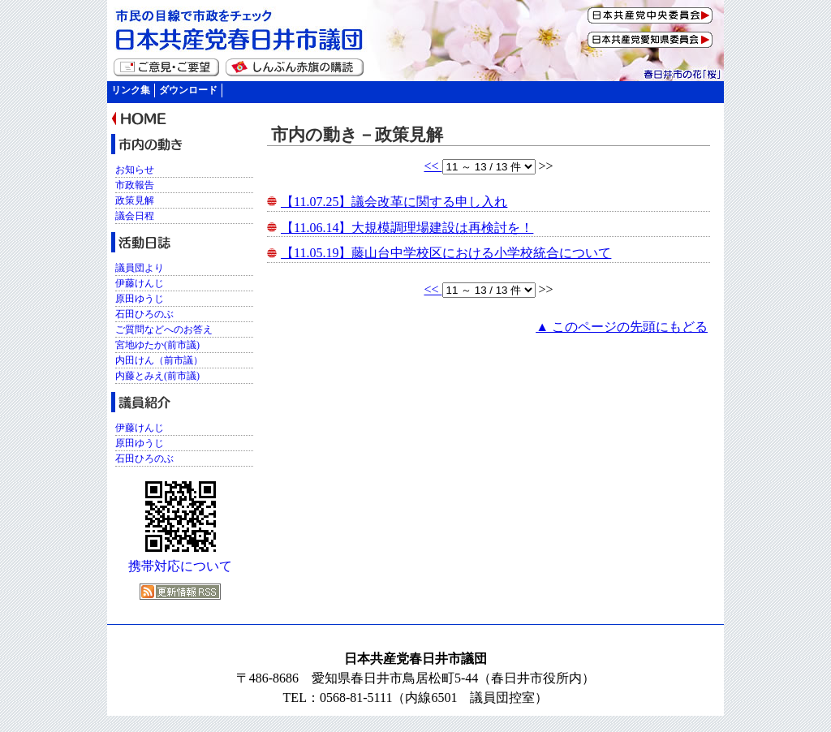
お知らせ (134, 169)
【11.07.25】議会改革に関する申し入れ (394, 202)
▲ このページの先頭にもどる (622, 327)
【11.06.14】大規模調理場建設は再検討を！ (407, 228)
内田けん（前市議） (159, 360)
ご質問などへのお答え (164, 329)
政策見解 (134, 200)
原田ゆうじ (139, 298)
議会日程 (134, 216)
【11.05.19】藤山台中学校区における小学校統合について (446, 253)
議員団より (139, 267)
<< (432, 166)
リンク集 (130, 90)
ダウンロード (188, 90)
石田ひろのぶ (144, 314)
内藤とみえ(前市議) (157, 375)
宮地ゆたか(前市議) (157, 345)
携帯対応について (180, 566)
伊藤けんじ (139, 283)
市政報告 (134, 185)
